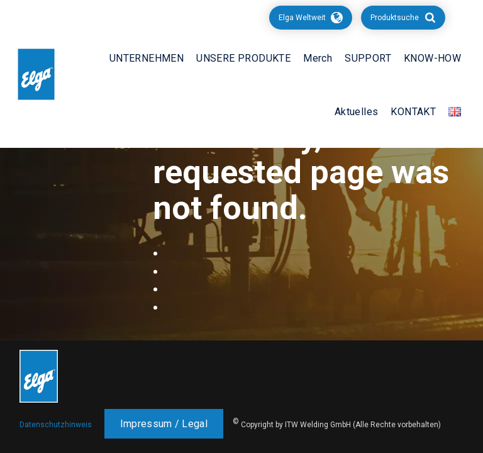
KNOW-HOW (432, 58)
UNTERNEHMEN (146, 58)
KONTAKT (413, 112)
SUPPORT (368, 58)
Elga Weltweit (302, 17)
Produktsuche (394, 17)
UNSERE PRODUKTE (243, 58)
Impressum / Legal (164, 424)
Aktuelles (357, 112)
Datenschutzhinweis (55, 424)
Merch (317, 58)
